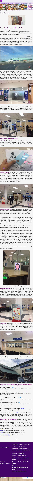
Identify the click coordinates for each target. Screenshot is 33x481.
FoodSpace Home (2, 10)
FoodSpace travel (8, 10)
